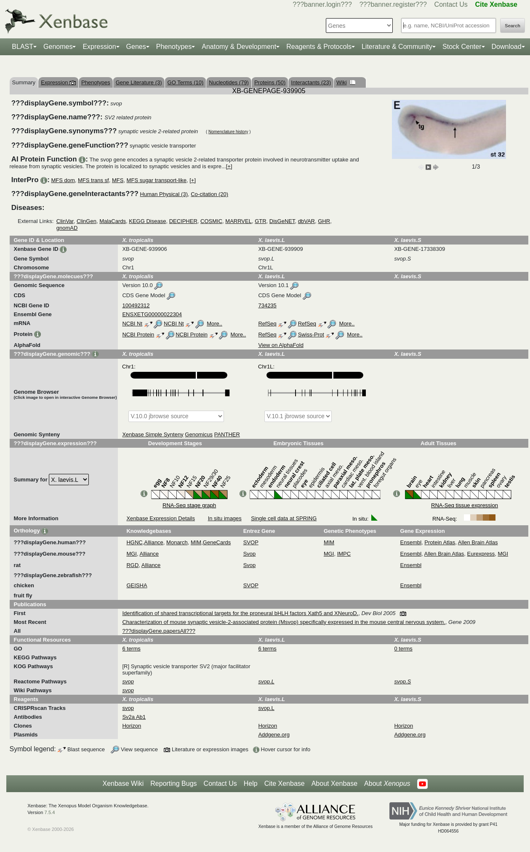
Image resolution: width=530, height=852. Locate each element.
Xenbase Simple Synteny (152, 434)
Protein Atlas (439, 542)
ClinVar (65, 221)
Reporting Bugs (173, 783)
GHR (324, 221)
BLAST (22, 46)
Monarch (177, 542)
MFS (117, 180)
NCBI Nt (132, 323)
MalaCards (112, 221)
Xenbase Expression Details (160, 518)
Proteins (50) (269, 82)
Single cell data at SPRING (284, 518)
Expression (99, 46)
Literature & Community (397, 46)
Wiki (345, 82)
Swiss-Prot (311, 334)
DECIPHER (183, 221)
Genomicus (199, 434)
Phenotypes (174, 46)
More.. (214, 323)
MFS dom (63, 180)
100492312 (135, 305)
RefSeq (267, 323)
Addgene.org (273, 734)
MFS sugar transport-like (156, 180)
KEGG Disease (147, 221)
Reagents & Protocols (319, 46)
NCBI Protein (138, 334)
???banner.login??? (322, 4)
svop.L (266, 708)
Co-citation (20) (209, 194)
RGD (132, 565)
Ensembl (411, 542)
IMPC (344, 554)
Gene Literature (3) (139, 82)
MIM (196, 542)
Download (507, 46)
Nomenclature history (228, 131)
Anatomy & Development (239, 46)
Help (251, 783)
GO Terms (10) (186, 82)
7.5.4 (50, 812)
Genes (136, 46)
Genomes (57, 46)
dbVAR (306, 221)
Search (512, 25)
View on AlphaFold (280, 345)
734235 (267, 305)
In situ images (225, 518)
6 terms (131, 648)
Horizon (131, 726)
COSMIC (211, 221)
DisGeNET (282, 221)
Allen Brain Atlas (478, 542)
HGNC (134, 542)
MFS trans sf (93, 180)
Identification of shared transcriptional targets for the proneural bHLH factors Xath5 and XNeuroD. (240, 613)
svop (127, 708)
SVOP (250, 542)
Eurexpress (481, 554)
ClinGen (86, 221)
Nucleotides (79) (229, 82)
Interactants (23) (311, 82)
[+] (229, 166)
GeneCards (217, 542)
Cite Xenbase (284, 783)
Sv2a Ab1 (134, 717)
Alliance (153, 542)
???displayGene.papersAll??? (158, 631)
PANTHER (227, 434)
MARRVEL (238, 221)
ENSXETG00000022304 (152, 314)
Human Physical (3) (164, 194)
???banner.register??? (393, 4)
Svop (249, 554)
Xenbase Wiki (123, 783)
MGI (131, 554)
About (387, 783)
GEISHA (136, 585)
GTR (260, 221)
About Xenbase (334, 783)
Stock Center (461, 46)
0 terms (403, 648)
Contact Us (451, 4)
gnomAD (67, 228)
